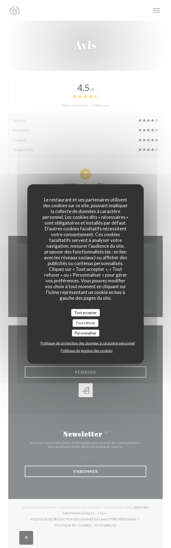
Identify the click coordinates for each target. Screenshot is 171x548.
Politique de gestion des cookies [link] (87, 350)
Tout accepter (85, 312)
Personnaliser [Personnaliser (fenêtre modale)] (86, 333)
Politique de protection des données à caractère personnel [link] (88, 343)
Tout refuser (85, 323)
